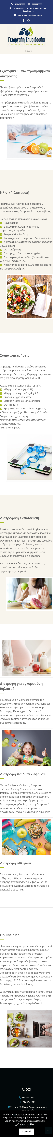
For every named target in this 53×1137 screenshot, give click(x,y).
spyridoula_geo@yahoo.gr (30, 15)
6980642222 (37, 4)
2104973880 (20, 4)
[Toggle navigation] (26, 51)
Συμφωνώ (26, 1131)
